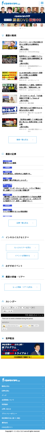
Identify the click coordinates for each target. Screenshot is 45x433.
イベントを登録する (22, 256)
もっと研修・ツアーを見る (22, 287)
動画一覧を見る (22, 140)
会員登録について (8, 400)
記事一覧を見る (22, 223)
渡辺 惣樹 (31, 103)
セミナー (23, 325)
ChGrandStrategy (33, 52)
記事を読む (5, 391)
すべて (4, 329)
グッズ (4, 395)
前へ (6, 311)
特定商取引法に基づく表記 (11, 418)
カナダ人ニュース (33, 80)
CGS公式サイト (7, 427)
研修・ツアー (33, 325)
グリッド (7, 308)
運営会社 (5, 423)
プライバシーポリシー (9, 413)
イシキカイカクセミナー (10, 325)
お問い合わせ (6, 409)
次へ (10, 311)
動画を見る (5, 386)
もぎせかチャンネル (34, 90)
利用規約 (5, 404)
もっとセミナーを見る (22, 247)
